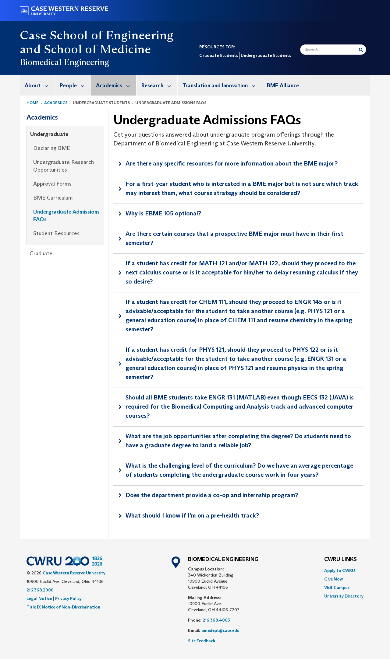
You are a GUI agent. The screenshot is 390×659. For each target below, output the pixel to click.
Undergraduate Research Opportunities (63, 166)
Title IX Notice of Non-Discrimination (63, 607)
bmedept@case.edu (220, 630)
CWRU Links (340, 559)
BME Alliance (283, 85)
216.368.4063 (216, 620)
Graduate (41, 253)
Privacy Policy (68, 598)
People (75, 85)
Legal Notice (39, 598)
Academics (116, 85)
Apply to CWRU (339, 570)
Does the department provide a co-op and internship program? (212, 495)
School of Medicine (97, 49)
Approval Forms (52, 183)
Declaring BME (51, 148)
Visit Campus (336, 587)
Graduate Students (218, 55)
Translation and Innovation (222, 85)
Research (159, 85)
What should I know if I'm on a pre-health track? (192, 515)
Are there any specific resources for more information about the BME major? (232, 163)
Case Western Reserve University (74, 573)
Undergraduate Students (266, 55)
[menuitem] (37, 85)
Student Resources (56, 233)
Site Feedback (201, 640)
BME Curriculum (53, 197)
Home (33, 102)
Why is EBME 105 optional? (163, 213)
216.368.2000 (40, 590)
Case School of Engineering (96, 35)
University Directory (343, 596)
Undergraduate (49, 134)
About (40, 85)
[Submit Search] (361, 49)
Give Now (333, 579)
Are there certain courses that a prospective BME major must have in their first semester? (234, 238)
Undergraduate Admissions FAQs (66, 215)
